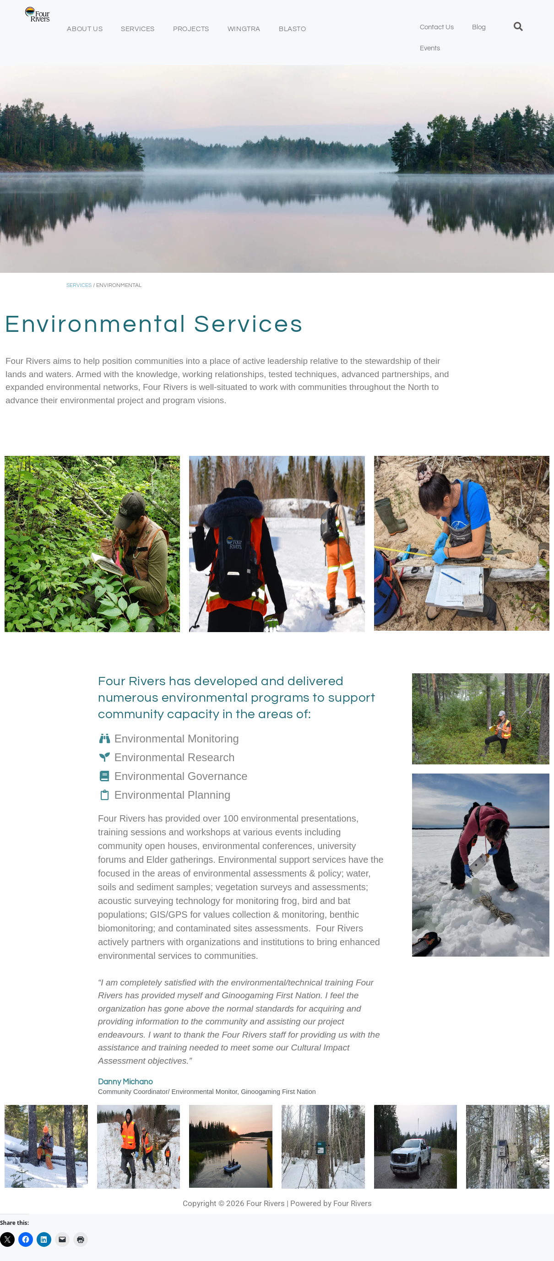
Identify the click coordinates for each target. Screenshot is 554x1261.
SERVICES (79, 285)
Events (430, 48)
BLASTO (292, 29)
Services (138, 29)
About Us (85, 29)
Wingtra (244, 29)
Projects (191, 29)
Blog (479, 27)
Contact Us (437, 27)
